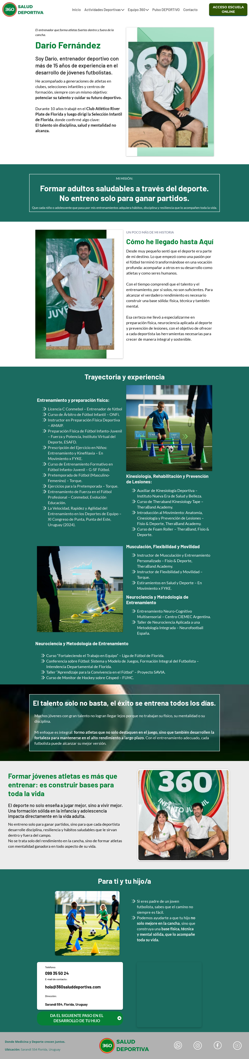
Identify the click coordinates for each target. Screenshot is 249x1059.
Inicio (76, 9)
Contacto (190, 9)
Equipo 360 (138, 9)
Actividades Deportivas (104, 9)
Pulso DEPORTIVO (166, 9)
